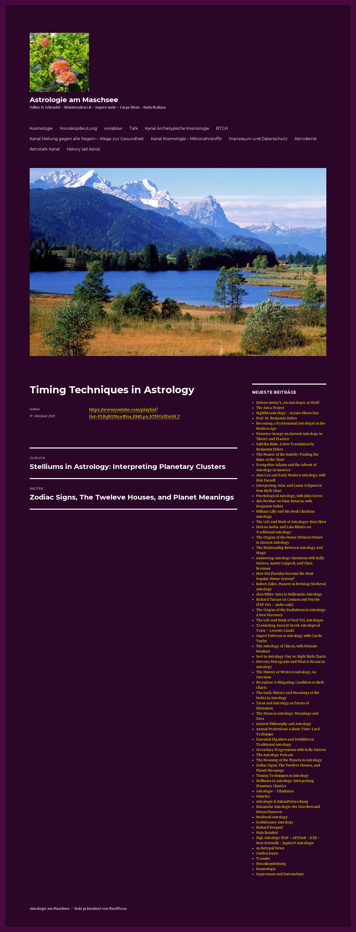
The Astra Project (270, 408)
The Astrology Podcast (274, 755)
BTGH (222, 128)
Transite (263, 859)
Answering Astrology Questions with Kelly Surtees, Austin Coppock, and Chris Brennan (290, 563)
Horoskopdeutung (78, 128)
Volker (35, 409)
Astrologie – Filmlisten (275, 791)
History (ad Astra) (83, 149)
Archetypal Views (270, 848)
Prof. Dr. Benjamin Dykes (276, 418)
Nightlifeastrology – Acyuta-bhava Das (287, 413)
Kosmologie (41, 128)
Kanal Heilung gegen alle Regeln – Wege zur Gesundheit (87, 138)
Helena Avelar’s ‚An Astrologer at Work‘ (288, 403)
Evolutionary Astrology (274, 822)
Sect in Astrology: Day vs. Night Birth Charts (291, 656)
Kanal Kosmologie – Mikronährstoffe (186, 138)
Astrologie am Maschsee (74, 99)
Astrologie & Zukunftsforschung (282, 802)
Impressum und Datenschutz (258, 138)
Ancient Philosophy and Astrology (283, 724)
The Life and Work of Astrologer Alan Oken (291, 522)
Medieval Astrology (272, 817)
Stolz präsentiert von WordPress (100, 909)
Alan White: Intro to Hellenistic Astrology (289, 594)
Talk (133, 128)
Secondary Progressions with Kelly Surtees (291, 750)
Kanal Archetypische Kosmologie (177, 128)
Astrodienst (305, 138)
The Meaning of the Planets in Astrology (289, 760)
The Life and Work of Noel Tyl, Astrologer (289, 620)
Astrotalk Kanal (45, 149)
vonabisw (113, 128)
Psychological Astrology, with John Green (289, 496)
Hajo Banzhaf (267, 833)
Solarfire (263, 796)
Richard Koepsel (269, 827)
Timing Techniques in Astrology (282, 776)
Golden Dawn (267, 853)
